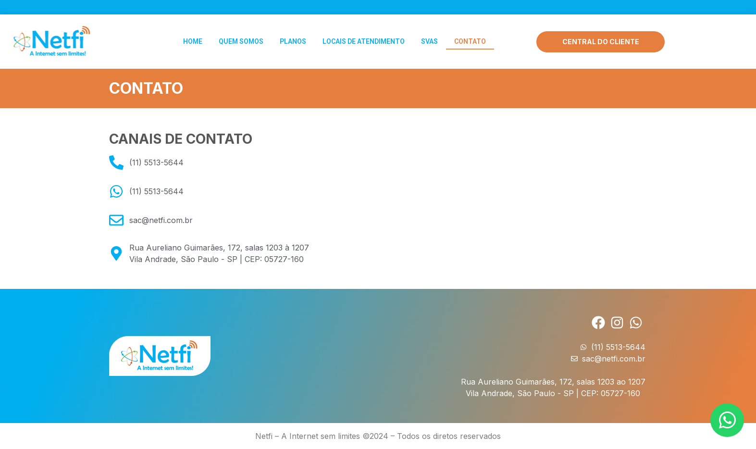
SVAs (429, 39)
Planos (293, 39)
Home (192, 39)
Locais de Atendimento (363, 39)
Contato (470, 39)
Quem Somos (241, 39)
